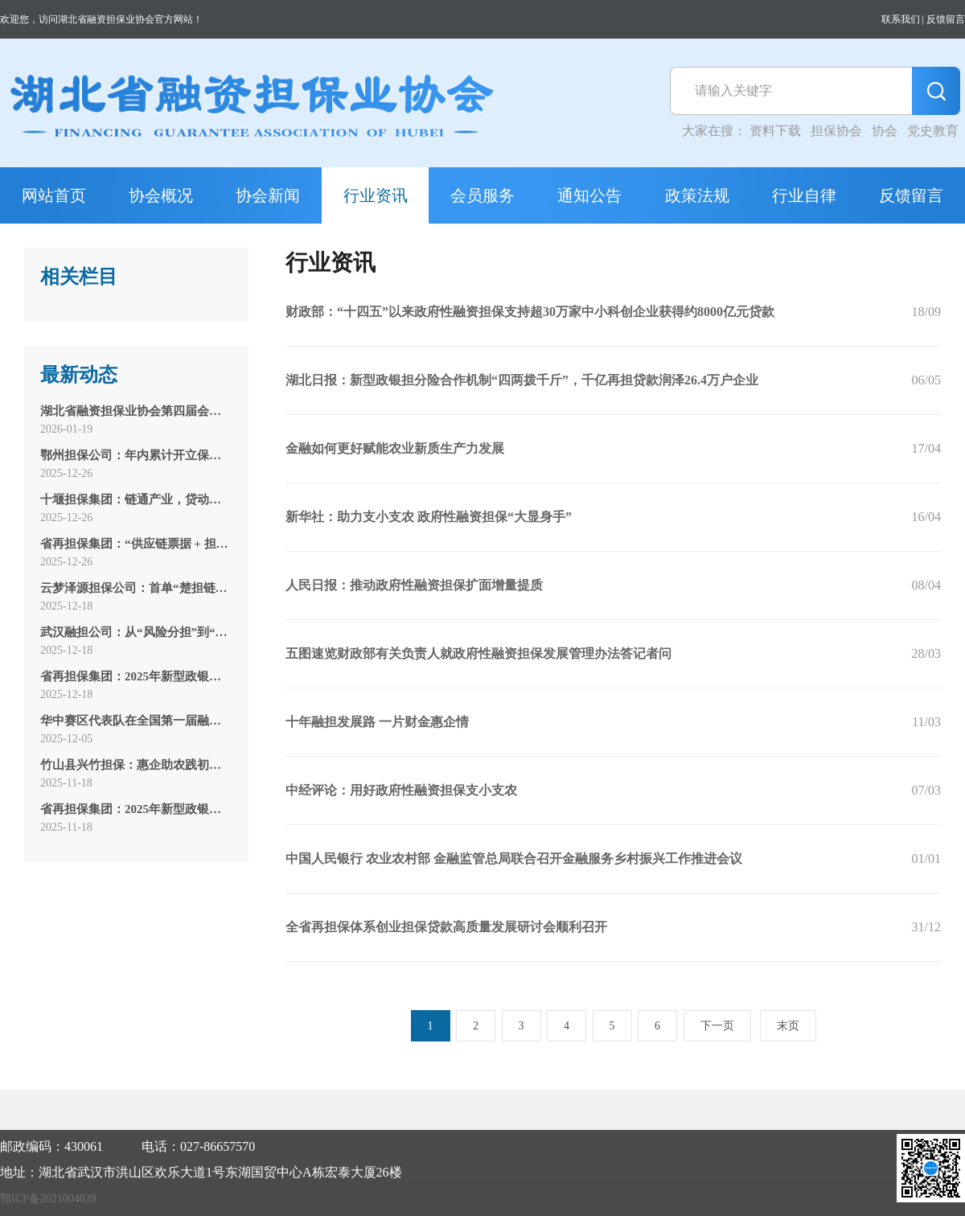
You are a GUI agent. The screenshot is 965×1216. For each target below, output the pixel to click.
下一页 (717, 1026)
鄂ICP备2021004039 (48, 1199)
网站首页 (54, 195)
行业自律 (804, 195)
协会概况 (161, 195)
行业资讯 (375, 195)
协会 (884, 131)
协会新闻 (268, 195)
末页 (788, 1026)
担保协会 (836, 131)
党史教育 (933, 131)
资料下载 (775, 131)
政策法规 (697, 195)
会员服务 (482, 195)
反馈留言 (945, 19)
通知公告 (589, 195)
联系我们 (900, 19)
